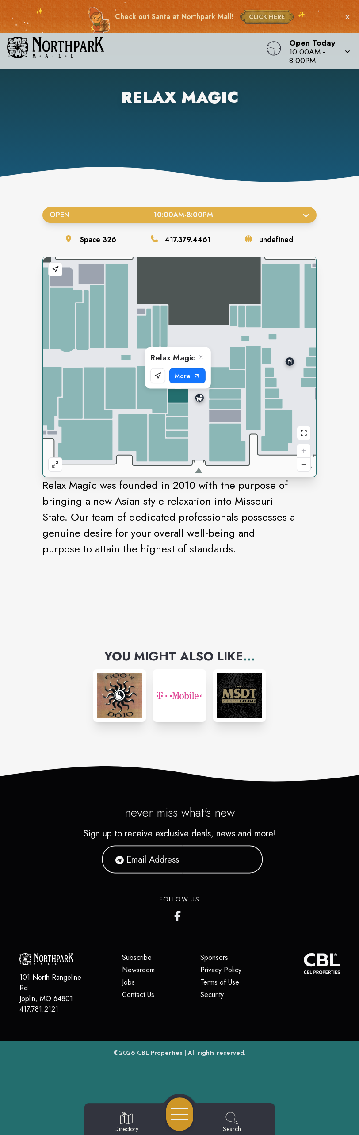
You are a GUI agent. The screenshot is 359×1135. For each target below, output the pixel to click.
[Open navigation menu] (180, 1114)
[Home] (136, 51)
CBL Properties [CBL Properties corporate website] (160, 1052)
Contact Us (138, 994)
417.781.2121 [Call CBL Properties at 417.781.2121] (38, 1009)
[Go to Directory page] (126, 1122)
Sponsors (214, 957)
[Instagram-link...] (119, 695)
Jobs (128, 982)
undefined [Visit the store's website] (276, 239)
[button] (317, 51)
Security (212, 994)
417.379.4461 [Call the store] (188, 239)
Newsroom (138, 970)
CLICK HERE (267, 16)
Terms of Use (219, 982)
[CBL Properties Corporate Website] (303, 963)
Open (179, 215)
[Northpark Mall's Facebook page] (179, 914)
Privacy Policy (220, 970)
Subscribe (137, 957)
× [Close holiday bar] (347, 16)
